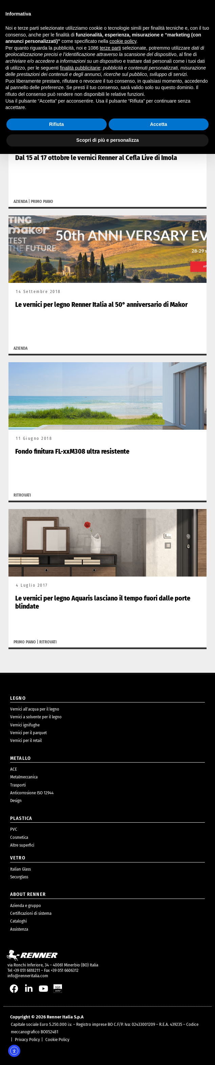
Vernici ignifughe (25, 724)
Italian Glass (20, 869)
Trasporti (18, 785)
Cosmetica (19, 837)
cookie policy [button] (122, 41)
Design (16, 800)
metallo (20, 758)
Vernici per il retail (26, 740)
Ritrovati (22, 495)
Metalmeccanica (24, 776)
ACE (13, 769)
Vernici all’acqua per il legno (34, 709)
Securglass (19, 876)
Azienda (20, 201)
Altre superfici (22, 845)
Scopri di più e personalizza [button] (107, 140)
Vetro (17, 858)
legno (18, 698)
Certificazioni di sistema (30, 913)
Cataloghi (18, 921)
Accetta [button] (158, 124)
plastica (21, 818)
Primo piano (42, 201)
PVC (13, 829)
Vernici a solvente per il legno (36, 716)
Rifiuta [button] (56, 124)
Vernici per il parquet (28, 732)
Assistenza (19, 929)
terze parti (110, 48)
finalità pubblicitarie (80, 68)
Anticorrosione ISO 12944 (31, 792)
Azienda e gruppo (25, 905)
